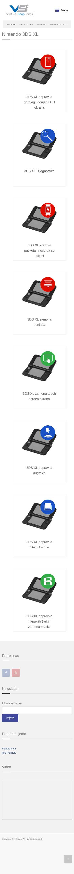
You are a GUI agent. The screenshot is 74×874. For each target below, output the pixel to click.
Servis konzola (26, 24)
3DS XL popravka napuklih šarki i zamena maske (39, 617)
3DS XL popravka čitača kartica (39, 543)
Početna (11, 24)
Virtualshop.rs (9, 748)
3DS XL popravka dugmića (39, 469)
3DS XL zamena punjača (39, 320)
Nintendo (41, 24)
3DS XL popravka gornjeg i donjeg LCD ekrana (39, 98)
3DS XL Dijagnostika (39, 171)
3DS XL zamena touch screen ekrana (39, 394)
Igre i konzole (9, 752)
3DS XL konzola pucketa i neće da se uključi (39, 246)
